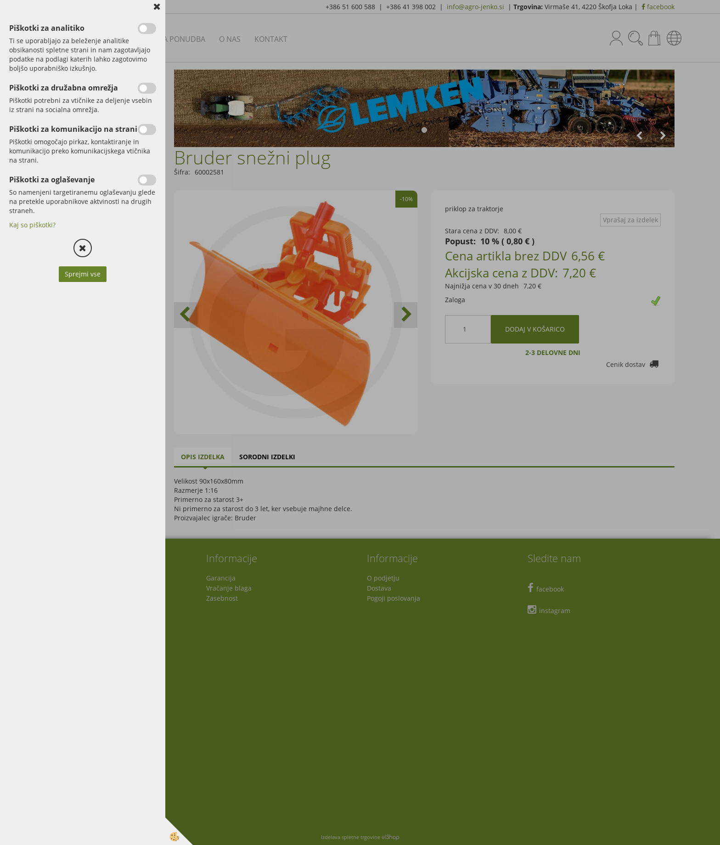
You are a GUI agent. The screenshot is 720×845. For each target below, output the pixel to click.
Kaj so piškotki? (32, 224)
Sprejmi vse (83, 274)
